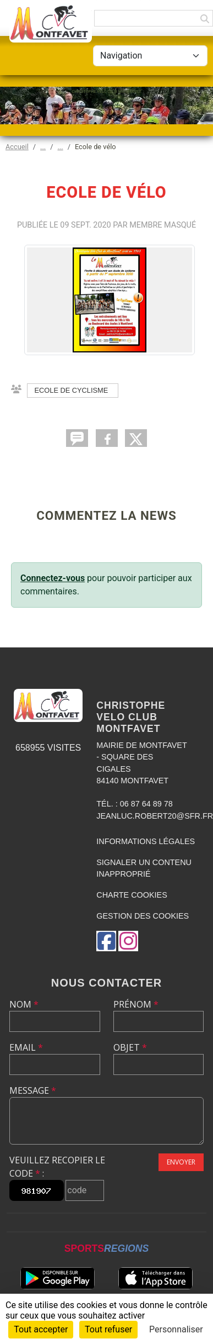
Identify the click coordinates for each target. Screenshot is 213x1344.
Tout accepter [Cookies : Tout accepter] (41, 1329)
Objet (130, 1047)
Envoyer (181, 1162)
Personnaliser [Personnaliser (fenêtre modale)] (176, 1329)
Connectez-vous (52, 578)
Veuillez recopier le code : (57, 1166)
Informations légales (145, 841)
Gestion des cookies (142, 915)
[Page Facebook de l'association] (106, 941)
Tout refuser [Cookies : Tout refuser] (108, 1329)
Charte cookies (131, 894)
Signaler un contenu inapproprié (144, 868)
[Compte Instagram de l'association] (128, 941)
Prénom (136, 1004)
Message (32, 1090)
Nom (24, 1004)
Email (26, 1047)
